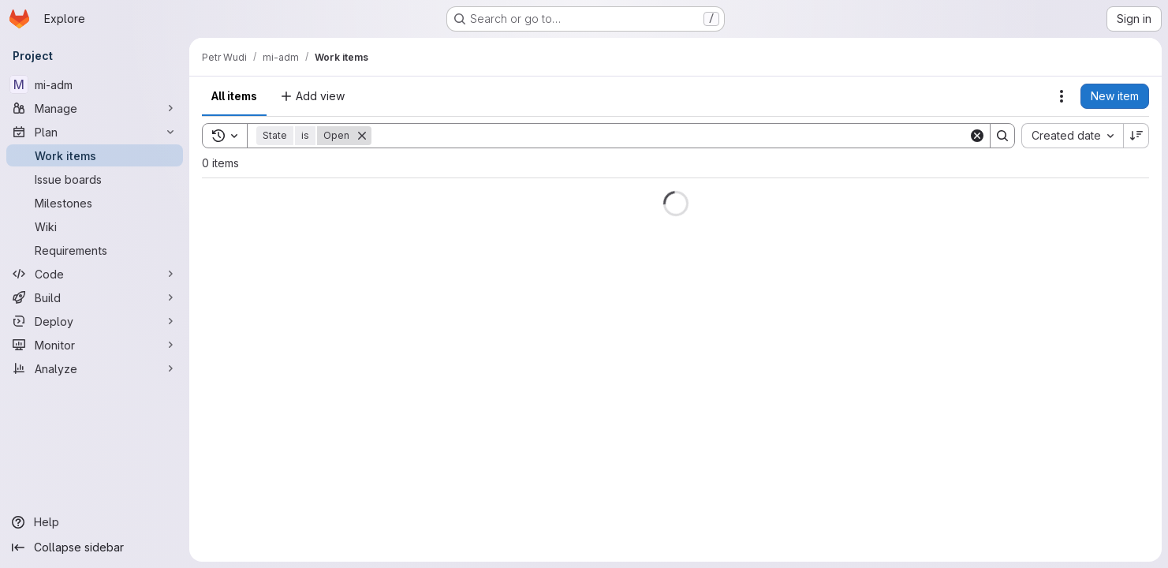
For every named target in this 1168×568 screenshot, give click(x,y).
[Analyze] (94, 368)
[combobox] (1072, 135)
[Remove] (362, 135)
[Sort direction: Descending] (1136, 135)
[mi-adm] (94, 84)
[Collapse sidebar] (94, 547)
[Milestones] (94, 203)
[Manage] (94, 108)
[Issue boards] (94, 179)
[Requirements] (94, 250)
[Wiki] (94, 226)
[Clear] (977, 135)
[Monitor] (94, 345)
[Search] (670, 135)
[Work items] (94, 155)
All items (234, 96)
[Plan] (94, 132)
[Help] (94, 522)
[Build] (94, 297)
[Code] (94, 274)
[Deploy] (94, 321)
